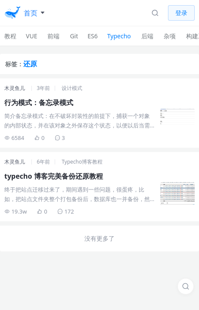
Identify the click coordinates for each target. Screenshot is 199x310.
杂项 (170, 36)
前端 (53, 36)
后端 (147, 36)
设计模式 (72, 88)
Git (74, 36)
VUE (31, 36)
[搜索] (185, 286)
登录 (181, 13)
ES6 (92, 36)
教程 (10, 36)
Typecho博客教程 (82, 161)
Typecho (119, 36)
